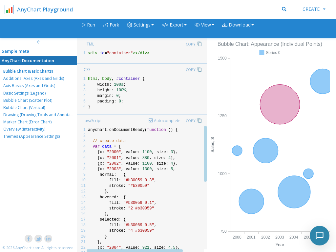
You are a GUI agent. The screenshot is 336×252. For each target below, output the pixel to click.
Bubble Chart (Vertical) (24, 107)
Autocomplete (167, 120)
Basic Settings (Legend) (24, 93)
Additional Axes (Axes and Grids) (33, 78)
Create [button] (314, 9)
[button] (204, 28)
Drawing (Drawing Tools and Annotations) (42, 114)
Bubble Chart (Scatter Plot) (27, 100)
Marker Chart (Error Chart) (27, 122)
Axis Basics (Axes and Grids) (29, 85)
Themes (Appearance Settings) (31, 136)
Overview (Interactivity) (24, 129)
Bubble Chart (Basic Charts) (28, 71)
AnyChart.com (27, 247)
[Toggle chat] (319, 235)
